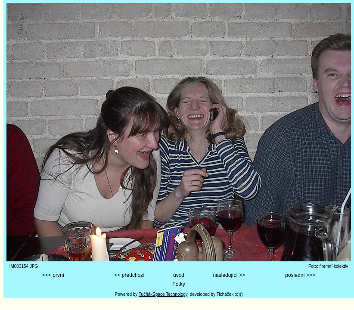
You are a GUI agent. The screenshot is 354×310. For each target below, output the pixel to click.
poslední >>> (300, 275)
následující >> (229, 275)
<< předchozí (130, 275)
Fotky (178, 284)
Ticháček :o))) (230, 294)
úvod (178, 275)
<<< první (53, 275)
